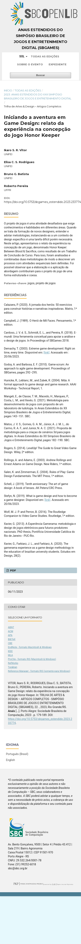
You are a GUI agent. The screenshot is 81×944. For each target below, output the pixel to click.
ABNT (11, 627)
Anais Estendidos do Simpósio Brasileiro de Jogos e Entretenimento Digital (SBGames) (40, 39)
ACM (10, 631)
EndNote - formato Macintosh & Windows (30, 647)
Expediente (58, 64)
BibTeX (11, 639)
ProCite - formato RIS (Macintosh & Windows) (32, 659)
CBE (10, 643)
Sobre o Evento (30, 64)
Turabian (12, 667)
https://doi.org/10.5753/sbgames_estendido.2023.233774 (42, 202)
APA (10, 635)
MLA (10, 655)
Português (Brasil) (17, 754)
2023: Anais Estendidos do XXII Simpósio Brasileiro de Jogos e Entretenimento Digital (37, 96)
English (10, 760)
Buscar (40, 75)
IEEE (10, 651)
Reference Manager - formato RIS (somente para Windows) (39, 671)
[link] (46, 352)
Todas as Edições (45, 56)
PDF (12, 570)
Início (8, 90)
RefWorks (13, 663)
